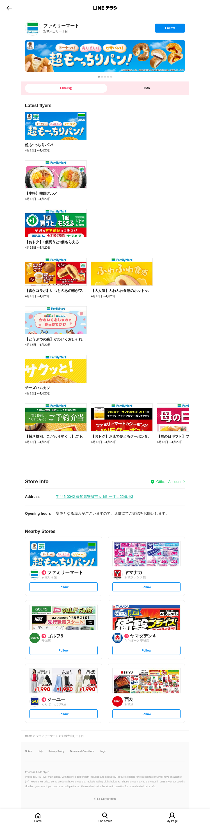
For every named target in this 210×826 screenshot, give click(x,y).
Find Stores (105, 821)
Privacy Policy (56, 751)
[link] (32, 28)
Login (103, 751)
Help (40, 751)
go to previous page (9, 8)
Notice (28, 751)
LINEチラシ (105, 8)
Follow (170, 29)
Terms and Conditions (82, 751)
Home (38, 821)
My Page (171, 821)
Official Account (168, 482)
